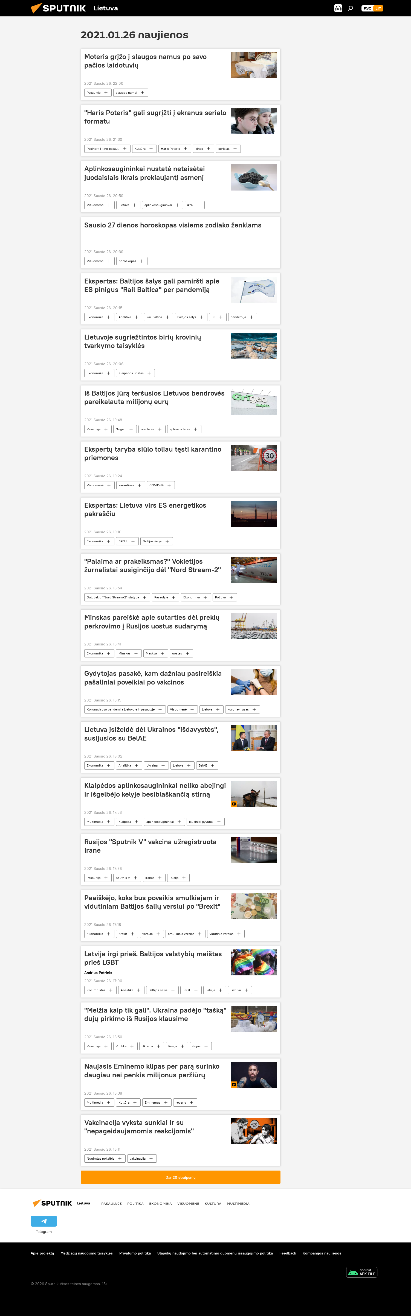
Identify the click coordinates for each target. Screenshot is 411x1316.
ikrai (190, 205)
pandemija (238, 317)
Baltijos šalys (186, 317)
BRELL (123, 541)
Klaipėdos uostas (131, 373)
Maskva (151, 653)
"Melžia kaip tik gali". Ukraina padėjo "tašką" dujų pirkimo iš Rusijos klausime (155, 1014)
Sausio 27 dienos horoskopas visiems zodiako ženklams (173, 225)
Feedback (287, 1253)
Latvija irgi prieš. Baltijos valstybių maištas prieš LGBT (153, 958)
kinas (199, 149)
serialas (224, 149)
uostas (177, 653)
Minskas (124, 653)
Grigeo (121, 429)
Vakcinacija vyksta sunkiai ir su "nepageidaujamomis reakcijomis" (139, 1126)
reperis (181, 1102)
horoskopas (127, 261)
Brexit (122, 934)
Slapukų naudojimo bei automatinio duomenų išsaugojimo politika (215, 1253)
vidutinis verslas (221, 934)
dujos (196, 1046)
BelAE (203, 765)
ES (213, 317)
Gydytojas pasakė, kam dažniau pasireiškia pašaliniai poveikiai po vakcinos (153, 677)
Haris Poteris (170, 149)
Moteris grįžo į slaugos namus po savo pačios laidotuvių (145, 60)
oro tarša (147, 429)
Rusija (174, 878)
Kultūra (140, 149)
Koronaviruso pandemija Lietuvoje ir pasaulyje (121, 709)
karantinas (126, 485)
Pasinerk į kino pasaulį (103, 149)
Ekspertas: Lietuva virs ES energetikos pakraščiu (145, 509)
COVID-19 (156, 485)
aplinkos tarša (180, 429)
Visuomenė (95, 205)
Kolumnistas (96, 990)
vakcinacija (138, 1158)
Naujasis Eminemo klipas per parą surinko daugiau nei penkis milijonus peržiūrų (151, 1070)
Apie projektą (42, 1253)
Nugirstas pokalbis (100, 1158)
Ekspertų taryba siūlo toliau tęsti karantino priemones (152, 453)
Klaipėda (124, 822)
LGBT (186, 990)
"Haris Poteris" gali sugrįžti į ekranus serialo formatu (155, 116)
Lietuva (124, 205)
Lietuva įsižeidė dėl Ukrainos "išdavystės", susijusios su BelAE (151, 733)
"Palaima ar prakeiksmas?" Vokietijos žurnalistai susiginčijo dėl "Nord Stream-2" (152, 565)
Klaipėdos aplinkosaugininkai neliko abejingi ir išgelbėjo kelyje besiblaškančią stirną (155, 789)
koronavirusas (238, 709)
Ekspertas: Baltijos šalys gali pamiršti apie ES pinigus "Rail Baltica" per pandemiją (151, 285)
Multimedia (95, 822)
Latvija (210, 990)
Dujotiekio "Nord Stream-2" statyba (113, 597)
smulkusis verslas (181, 934)
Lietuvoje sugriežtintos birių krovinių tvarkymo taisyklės (142, 341)
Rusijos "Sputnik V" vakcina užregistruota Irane (150, 846)
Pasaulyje (93, 92)
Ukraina (152, 765)
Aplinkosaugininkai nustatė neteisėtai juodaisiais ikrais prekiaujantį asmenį (144, 173)
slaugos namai (126, 92)
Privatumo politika (135, 1253)
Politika (220, 597)
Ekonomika (95, 317)
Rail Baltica (154, 317)
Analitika (124, 317)
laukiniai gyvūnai (201, 822)
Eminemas (152, 1102)
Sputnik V (123, 878)
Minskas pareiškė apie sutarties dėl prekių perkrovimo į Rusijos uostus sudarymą (152, 621)
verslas (147, 934)
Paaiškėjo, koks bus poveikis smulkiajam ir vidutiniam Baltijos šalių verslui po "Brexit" (152, 902)
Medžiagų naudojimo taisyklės (86, 1253)
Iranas (149, 878)
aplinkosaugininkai (158, 205)
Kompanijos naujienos (322, 1253)
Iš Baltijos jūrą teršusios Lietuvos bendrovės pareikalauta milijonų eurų (154, 397)
